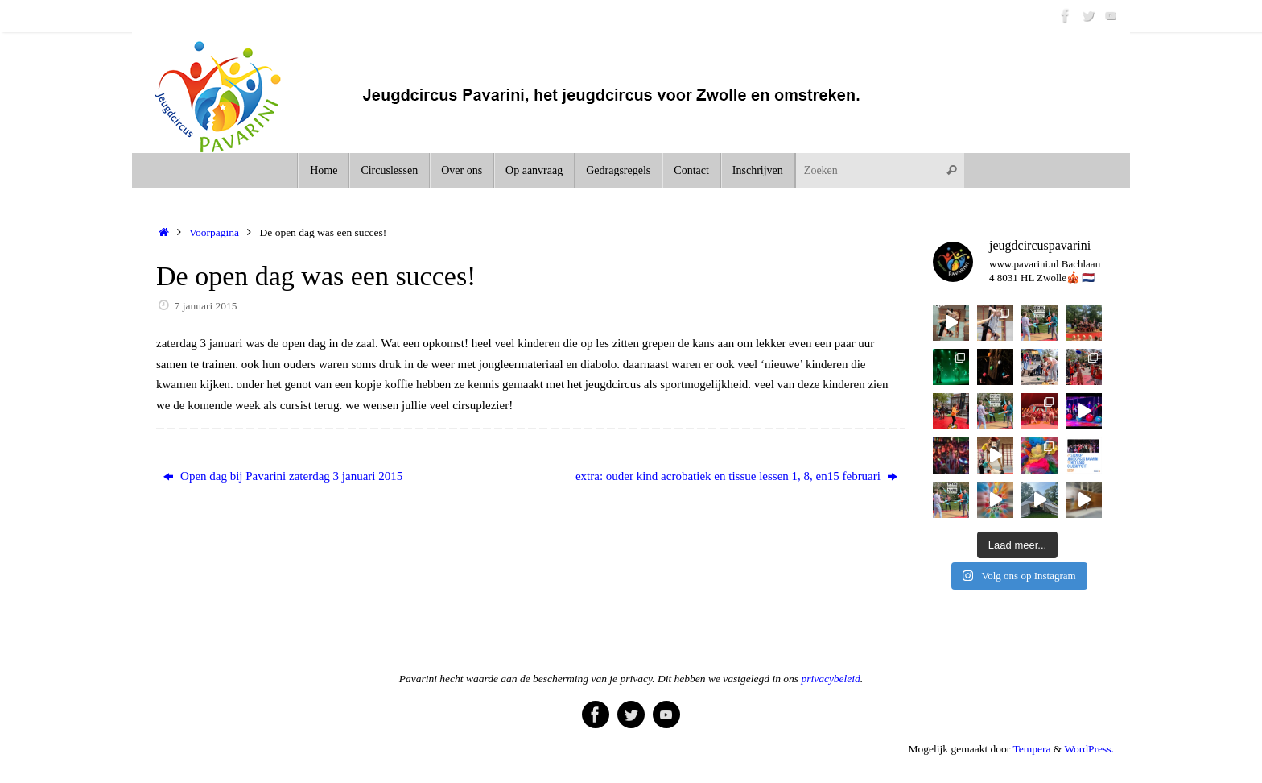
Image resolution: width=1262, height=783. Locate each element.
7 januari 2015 (206, 306)
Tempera (1031, 749)
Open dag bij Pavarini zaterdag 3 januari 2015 (282, 476)
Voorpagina (214, 232)
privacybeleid (830, 679)
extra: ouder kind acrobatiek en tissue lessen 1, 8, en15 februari (736, 476)
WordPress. (1089, 749)
